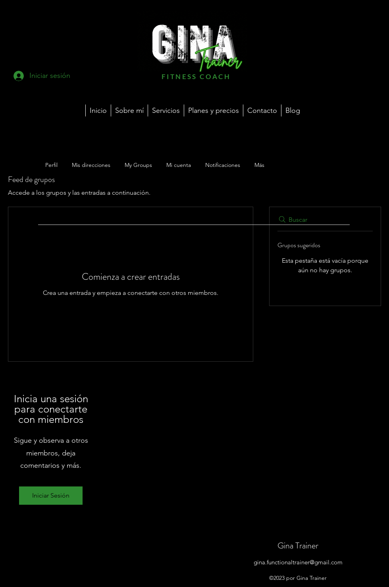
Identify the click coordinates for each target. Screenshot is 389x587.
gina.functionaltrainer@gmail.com (298, 562)
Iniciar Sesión (50, 495)
